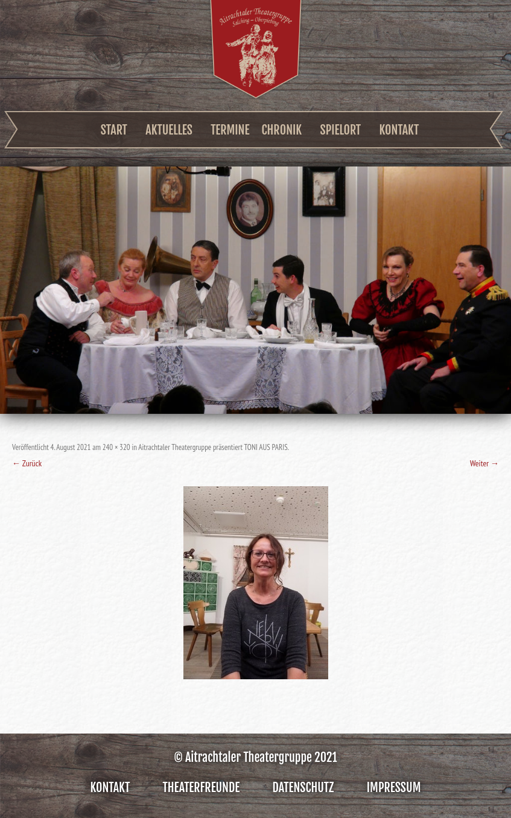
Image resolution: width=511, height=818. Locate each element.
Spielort (340, 130)
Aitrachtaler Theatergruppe (256, 49)
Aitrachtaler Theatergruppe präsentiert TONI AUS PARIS (212, 447)
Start (114, 130)
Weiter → (484, 463)
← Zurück (27, 463)
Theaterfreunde (201, 787)
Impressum (394, 787)
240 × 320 (116, 447)
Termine (230, 130)
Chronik (282, 130)
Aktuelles (168, 130)
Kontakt (399, 130)
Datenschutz (303, 787)
